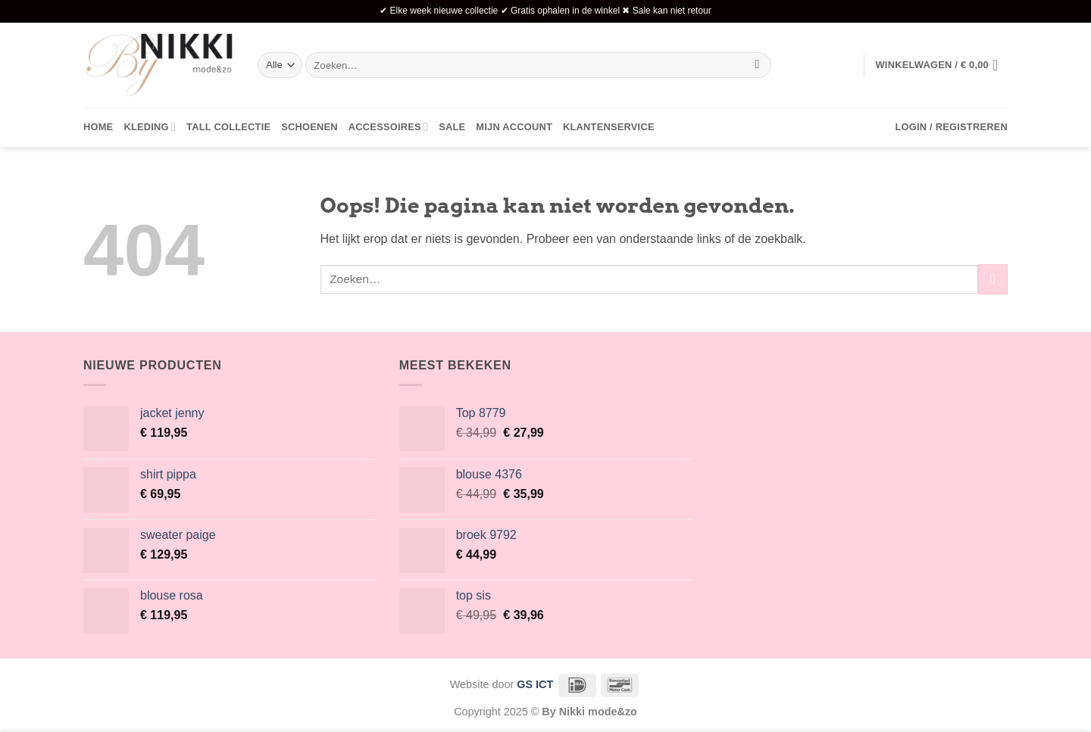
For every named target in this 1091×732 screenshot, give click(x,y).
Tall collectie (228, 126)
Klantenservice (609, 126)
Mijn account (514, 126)
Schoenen (309, 126)
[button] (942, 65)
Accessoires (388, 127)
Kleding (149, 127)
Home (98, 126)
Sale (452, 126)
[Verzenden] (757, 65)
